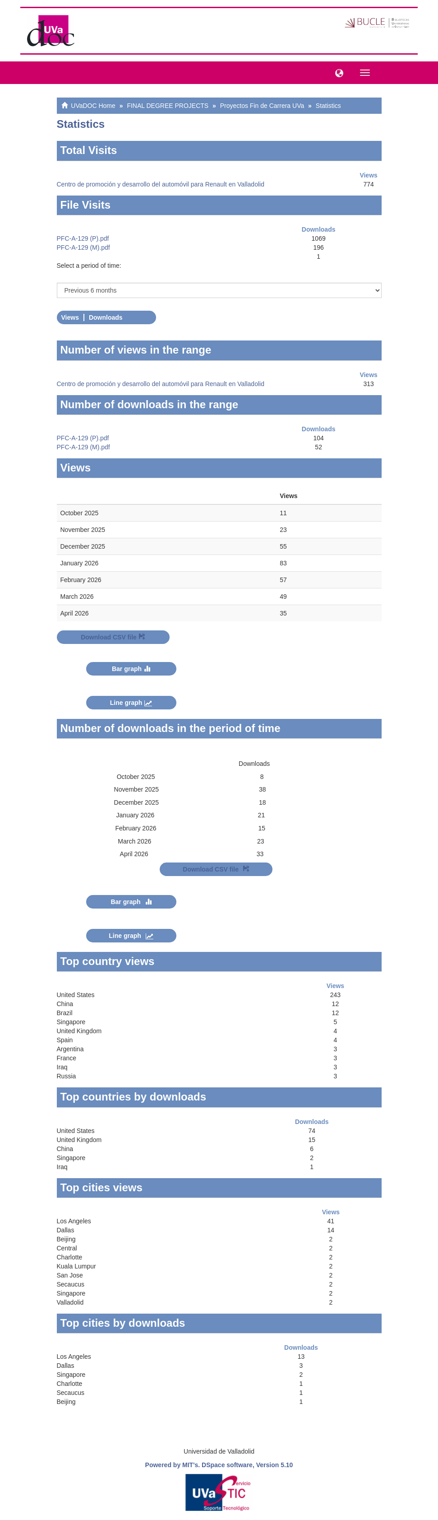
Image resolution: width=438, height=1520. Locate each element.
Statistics (328, 105)
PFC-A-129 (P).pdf (83, 238)
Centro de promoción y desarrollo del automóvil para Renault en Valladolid (160, 184)
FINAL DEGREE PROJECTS (167, 105)
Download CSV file (113, 637)
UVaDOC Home (93, 105)
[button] (337, 72)
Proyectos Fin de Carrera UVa (262, 105)
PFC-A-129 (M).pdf (83, 247)
